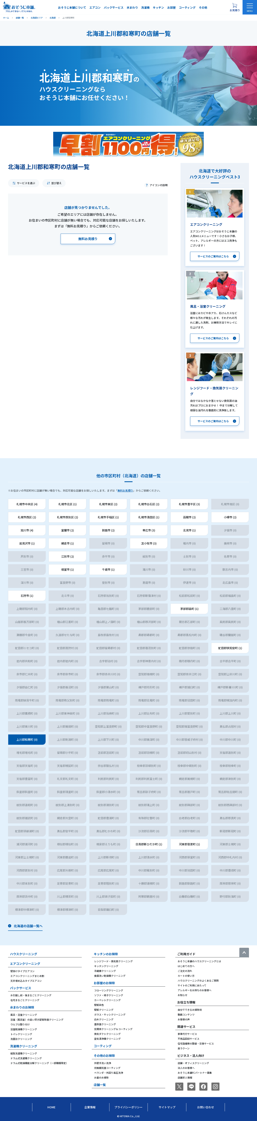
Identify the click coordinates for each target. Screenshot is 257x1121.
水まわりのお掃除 (22, 1007)
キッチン (158, 7)
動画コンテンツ (186, 1014)
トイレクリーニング (21, 1034)
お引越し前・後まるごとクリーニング (30, 995)
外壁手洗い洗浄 (102, 1063)
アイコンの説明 (159, 185)
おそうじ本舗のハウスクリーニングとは (199, 961)
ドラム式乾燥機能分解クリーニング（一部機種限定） (39, 1063)
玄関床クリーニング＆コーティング (113, 1029)
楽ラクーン (184, 1048)
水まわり (132, 7)
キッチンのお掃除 (106, 954)
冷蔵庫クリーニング (105, 970)
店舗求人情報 (185, 1077)
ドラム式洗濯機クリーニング (26, 1058)
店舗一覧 (100, 1085)
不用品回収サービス (188, 1038)
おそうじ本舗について (72, 7)
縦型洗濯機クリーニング (23, 1053)
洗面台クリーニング (21, 1039)
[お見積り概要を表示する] (235, 7)
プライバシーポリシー (128, 1107)
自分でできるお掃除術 (190, 1009)
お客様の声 (184, 1019)
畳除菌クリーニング (105, 1024)
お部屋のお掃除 (104, 983)
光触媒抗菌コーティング (107, 1067)
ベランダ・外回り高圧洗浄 (108, 1072)
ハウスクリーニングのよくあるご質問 (198, 980)
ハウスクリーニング (23, 954)
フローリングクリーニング (108, 990)
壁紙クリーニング (103, 1009)
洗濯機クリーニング (23, 1046)
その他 (203, 7)
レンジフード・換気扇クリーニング (113, 961)
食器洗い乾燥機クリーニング (109, 975)
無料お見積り (125, 490)
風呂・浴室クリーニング (23, 1014)
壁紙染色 (99, 1005)
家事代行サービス (187, 1033)
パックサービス (113, 7)
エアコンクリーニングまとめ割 (27, 976)
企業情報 (90, 1107)
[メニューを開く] (250, 7)
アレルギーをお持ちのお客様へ (194, 990)
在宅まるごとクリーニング (24, 1000)
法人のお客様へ (186, 1067)
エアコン (95, 7)
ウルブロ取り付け (20, 1024)
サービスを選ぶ (26, 183)
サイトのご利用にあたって (192, 985)
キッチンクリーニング (106, 966)
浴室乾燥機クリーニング (23, 1029)
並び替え (56, 183)
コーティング (187, 7)
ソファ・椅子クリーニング (108, 995)
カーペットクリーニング (107, 1000)
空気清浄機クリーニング (107, 1038)
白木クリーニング (103, 1019)
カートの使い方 (186, 975)
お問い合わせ (205, 1107)
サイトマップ (167, 1107)
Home (51, 1107)
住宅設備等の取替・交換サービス (196, 1043)
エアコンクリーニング (25, 963)
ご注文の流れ (185, 970)
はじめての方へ (186, 966)
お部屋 (171, 7)
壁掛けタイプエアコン (22, 971)
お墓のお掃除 (101, 1077)
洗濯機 (145, 7)
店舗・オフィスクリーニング (193, 1063)
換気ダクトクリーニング (107, 1033)
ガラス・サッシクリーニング (109, 1014)
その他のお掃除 (104, 1055)
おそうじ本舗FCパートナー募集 (195, 1072)
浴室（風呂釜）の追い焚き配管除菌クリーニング (36, 1019)
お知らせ (182, 995)
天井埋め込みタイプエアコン (26, 980)
